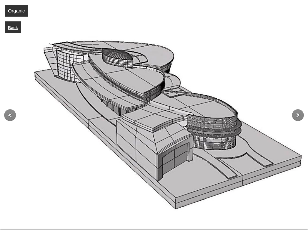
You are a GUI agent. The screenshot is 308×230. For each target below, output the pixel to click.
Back (13, 27)
